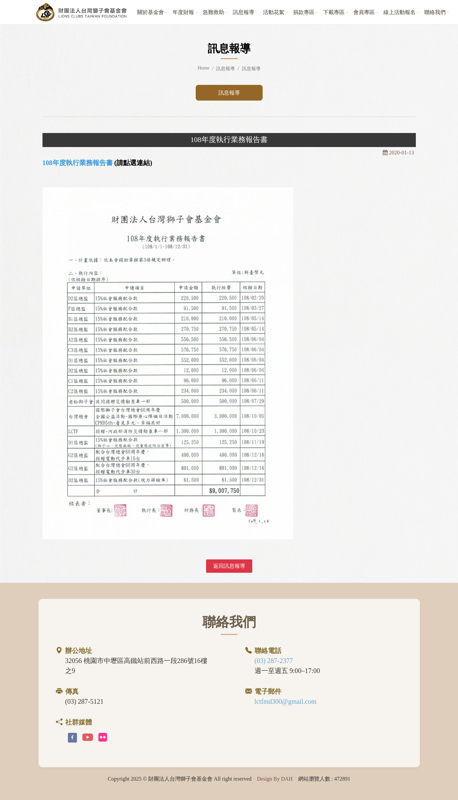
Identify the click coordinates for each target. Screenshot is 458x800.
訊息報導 (229, 93)
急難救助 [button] (213, 12)
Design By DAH (275, 779)
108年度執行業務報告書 (77, 162)
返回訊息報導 (229, 566)
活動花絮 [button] (273, 12)
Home (203, 68)
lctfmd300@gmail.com (286, 701)
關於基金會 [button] (150, 12)
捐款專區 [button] (303, 12)
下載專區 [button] (334, 12)
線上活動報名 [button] (399, 12)
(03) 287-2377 (274, 660)
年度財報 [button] (183, 12)
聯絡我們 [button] (435, 12)
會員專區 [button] (364, 12)
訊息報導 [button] (243, 12)
